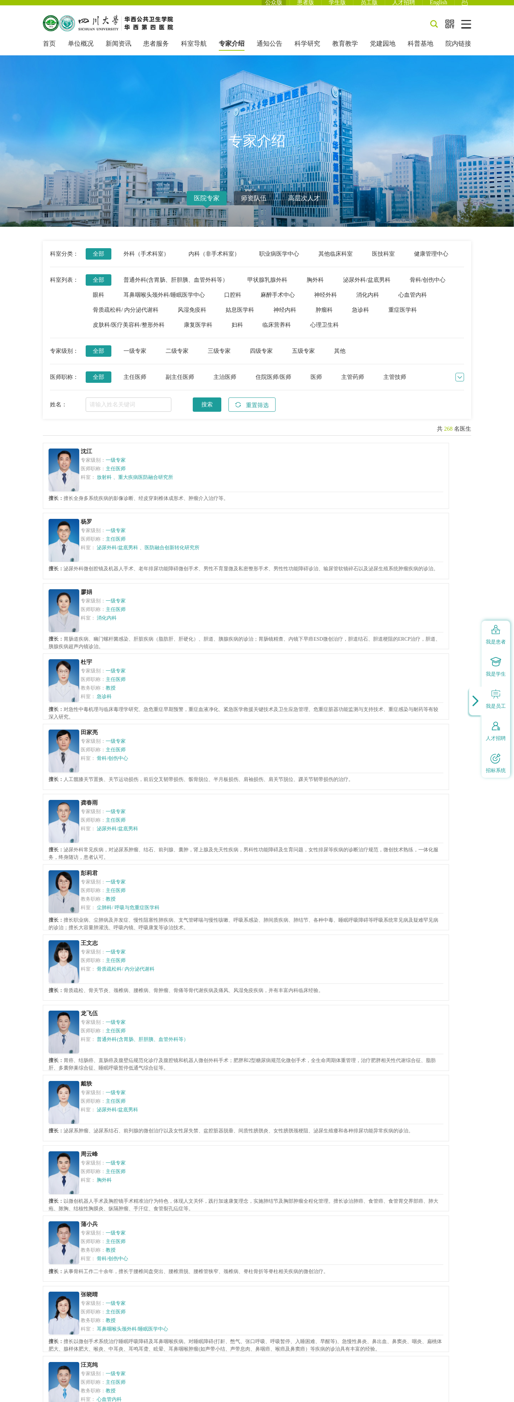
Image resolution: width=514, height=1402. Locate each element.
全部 (98, 263)
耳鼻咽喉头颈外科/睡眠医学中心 (164, 304)
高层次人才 (304, 207)
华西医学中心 (387, 1248)
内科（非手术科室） (214, 263)
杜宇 (93, 562)
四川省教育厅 (274, 1248)
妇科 (237, 334)
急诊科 (360, 319)
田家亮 (242, 562)
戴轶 (93, 762)
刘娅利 (388, 1062)
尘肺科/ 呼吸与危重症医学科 (135, 696)
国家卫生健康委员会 (158, 1248)
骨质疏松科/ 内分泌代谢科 (125, 319)
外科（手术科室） (146, 263)
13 (273, 1171)
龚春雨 (388, 562)
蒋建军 (96, 962)
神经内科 (284, 319)
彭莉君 (96, 662)
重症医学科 (402, 319)
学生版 (337, 7)
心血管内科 (412, 304)
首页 (49, 52)
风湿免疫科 (192, 319)
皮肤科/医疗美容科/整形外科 (129, 334)
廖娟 (386, 462)
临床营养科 (276, 334)
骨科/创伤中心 (427, 289)
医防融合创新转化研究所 (273, 490)
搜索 (207, 413)
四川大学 (314, 1248)
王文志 (242, 662)
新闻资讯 (118, 52)
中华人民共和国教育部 (97, 1248)
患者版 (305, 7)
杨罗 (239, 462)
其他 (340, 360)
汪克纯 (242, 862)
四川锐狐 (461, 1391)
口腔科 (232, 304)
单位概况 (81, 52)
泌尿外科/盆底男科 (366, 289)
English (438, 7)
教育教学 (345, 52)
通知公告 (269, 52)
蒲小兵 (388, 762)
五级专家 (303, 360)
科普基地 (420, 52)
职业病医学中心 (279, 263)
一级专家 (135, 360)
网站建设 (435, 1391)
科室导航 (194, 52)
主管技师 (394, 386)
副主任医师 (180, 386)
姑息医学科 (240, 319)
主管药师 (352, 386)
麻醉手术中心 (278, 304)
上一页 (137, 1171)
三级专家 (219, 360)
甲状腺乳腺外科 (267, 289)
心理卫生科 (324, 334)
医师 (316, 386)
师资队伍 (254, 207)
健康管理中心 (431, 263)
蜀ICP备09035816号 (125, 1303)
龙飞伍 (388, 662)
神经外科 (325, 304)
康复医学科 (198, 334)
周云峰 (242, 762)
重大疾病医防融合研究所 (128, 490)
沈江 (93, 462)
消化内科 (367, 304)
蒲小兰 (242, 962)
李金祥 (242, 1062)
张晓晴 (96, 862)
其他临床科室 (335, 263)
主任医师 (135, 386)
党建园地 (382, 52)
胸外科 (315, 289)
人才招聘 (403, 7)
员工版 (369, 7)
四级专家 (261, 360)
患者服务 (156, 52)
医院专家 (207, 207)
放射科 (111, 487)
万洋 (386, 862)
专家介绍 (232, 52)
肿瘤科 (324, 319)
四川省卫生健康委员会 (220, 1248)
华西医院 (348, 1248)
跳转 (374, 1171)
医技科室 (383, 263)
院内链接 (458, 52)
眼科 (98, 304)
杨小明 (96, 1062)
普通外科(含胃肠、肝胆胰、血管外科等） (176, 289)
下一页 (301, 1171)
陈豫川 (388, 962)
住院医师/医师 (273, 386)
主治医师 (224, 386)
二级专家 (177, 360)
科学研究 (307, 52)
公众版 (273, 7)
